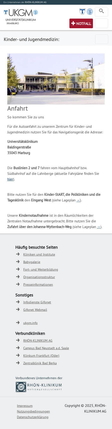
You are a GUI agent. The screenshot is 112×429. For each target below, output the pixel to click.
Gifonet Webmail (35, 310)
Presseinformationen (38, 284)
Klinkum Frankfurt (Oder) (41, 355)
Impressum (24, 406)
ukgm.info (30, 323)
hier (10, 179)
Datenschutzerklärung (32, 417)
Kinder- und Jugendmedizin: (31, 39)
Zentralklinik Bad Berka (40, 363)
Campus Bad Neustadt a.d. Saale (46, 348)
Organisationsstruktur (39, 277)
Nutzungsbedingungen (33, 411)
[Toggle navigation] (101, 12)
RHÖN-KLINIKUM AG (37, 340)
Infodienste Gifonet (37, 302)
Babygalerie (31, 262)
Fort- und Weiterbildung (40, 269)
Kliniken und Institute (39, 254)
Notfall (83, 23)
